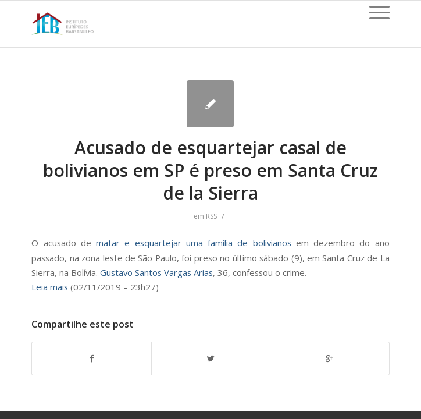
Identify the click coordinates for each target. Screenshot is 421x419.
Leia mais (49, 287)
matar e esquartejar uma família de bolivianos (196, 242)
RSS (211, 216)
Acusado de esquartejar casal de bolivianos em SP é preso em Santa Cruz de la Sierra (210, 170)
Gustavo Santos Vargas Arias (156, 272)
